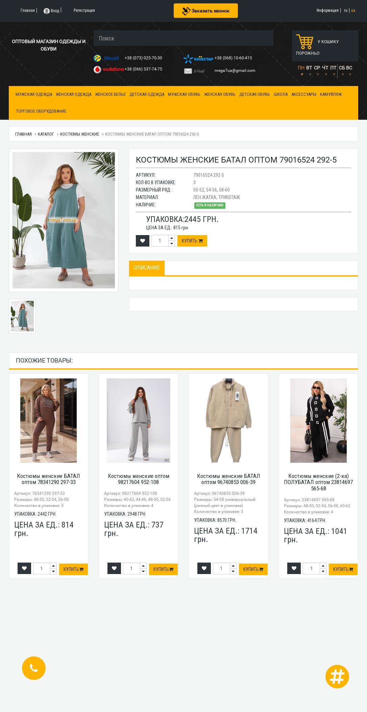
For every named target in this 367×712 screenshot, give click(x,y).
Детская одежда (146, 94)
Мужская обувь (184, 94)
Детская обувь (254, 94)
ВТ (309, 67)
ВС (349, 67)
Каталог (46, 134)
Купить (192, 241)
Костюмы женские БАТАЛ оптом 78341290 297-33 (48, 479)
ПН (301, 67)
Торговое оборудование (41, 111)
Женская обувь (220, 94)
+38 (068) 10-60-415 (234, 58)
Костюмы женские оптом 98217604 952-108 (138, 479)
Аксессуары (303, 94)
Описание (147, 267)
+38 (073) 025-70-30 (144, 58)
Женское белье (110, 94)
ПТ (333, 67)
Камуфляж (331, 94)
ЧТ (325, 67)
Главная (23, 134)
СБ (342, 67)
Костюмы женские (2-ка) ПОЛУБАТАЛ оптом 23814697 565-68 (318, 482)
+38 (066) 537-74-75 (144, 69)
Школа (281, 94)
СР (317, 67)
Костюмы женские (79, 134)
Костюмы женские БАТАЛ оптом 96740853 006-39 (228, 479)
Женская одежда (73, 94)
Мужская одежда (34, 94)
